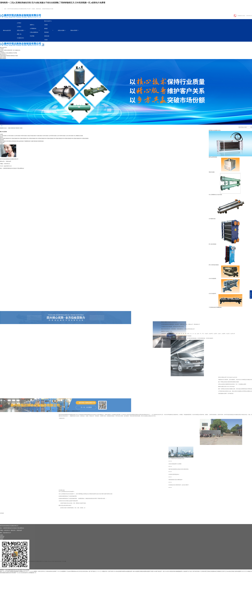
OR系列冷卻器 (23, 135)
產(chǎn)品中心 (48, 21)
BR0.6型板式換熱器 (58, 138)
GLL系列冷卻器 (17, 135)
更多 (226, 490)
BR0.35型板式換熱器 (40, 138)
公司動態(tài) (33, 28)
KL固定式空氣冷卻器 (31, 135)
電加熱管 (17, 128)
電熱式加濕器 (3, 141)
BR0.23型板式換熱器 (30, 138)
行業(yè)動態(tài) (34, 32)
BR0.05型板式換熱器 (4, 138)
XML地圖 (64, 563)
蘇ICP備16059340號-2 (57, 563)
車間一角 (19, 34)
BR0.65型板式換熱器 (66, 138)
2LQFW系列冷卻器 (52, 135)
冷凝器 (46, 39)
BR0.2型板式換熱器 (22, 138)
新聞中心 (32, 24)
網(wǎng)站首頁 (7, 30)
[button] (0, 125)
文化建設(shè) (20, 38)
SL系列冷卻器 (45, 135)
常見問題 (32, 36)
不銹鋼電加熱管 (27, 141)
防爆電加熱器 (41, 141)
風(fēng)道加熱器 (20, 141)
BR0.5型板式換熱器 (49, 138)
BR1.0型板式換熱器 (84, 138)
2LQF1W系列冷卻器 (61, 135)
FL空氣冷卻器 (39, 135)
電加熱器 (46, 32)
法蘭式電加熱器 (34, 141)
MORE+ (219, 130)
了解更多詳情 (224, 418)
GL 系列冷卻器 (3, 135)
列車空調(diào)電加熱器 (11, 141)
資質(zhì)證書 (20, 30)
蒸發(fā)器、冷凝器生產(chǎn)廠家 (17, 563)
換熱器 (46, 28)
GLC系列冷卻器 (10, 135)
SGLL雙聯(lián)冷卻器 (78, 135)
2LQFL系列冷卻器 (69, 135)
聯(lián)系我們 (74, 30)
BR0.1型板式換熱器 (13, 138)
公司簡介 (19, 22)
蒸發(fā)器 (46, 36)
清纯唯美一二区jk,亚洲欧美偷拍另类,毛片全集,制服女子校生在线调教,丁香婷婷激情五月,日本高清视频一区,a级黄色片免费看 (52, 3)
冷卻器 (46, 24)
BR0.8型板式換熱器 (75, 138)
